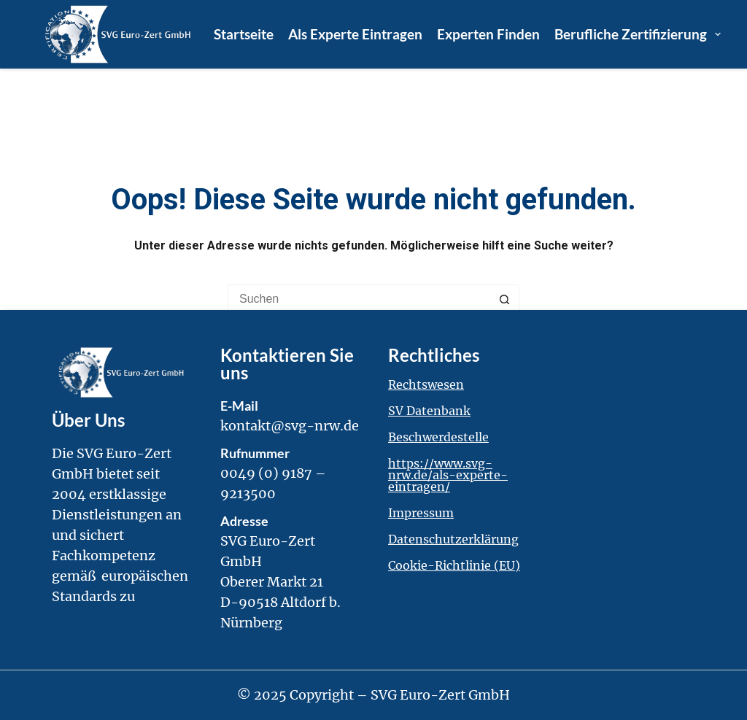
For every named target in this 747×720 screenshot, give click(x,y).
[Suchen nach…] (359, 299)
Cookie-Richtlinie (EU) (454, 565)
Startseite (244, 34)
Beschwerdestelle (438, 437)
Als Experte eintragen (355, 34)
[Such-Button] (504, 299)
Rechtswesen (426, 384)
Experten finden (488, 34)
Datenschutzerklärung (453, 539)
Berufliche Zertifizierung (637, 34)
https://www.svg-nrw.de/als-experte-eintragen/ (448, 475)
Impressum (421, 513)
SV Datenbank (429, 410)
